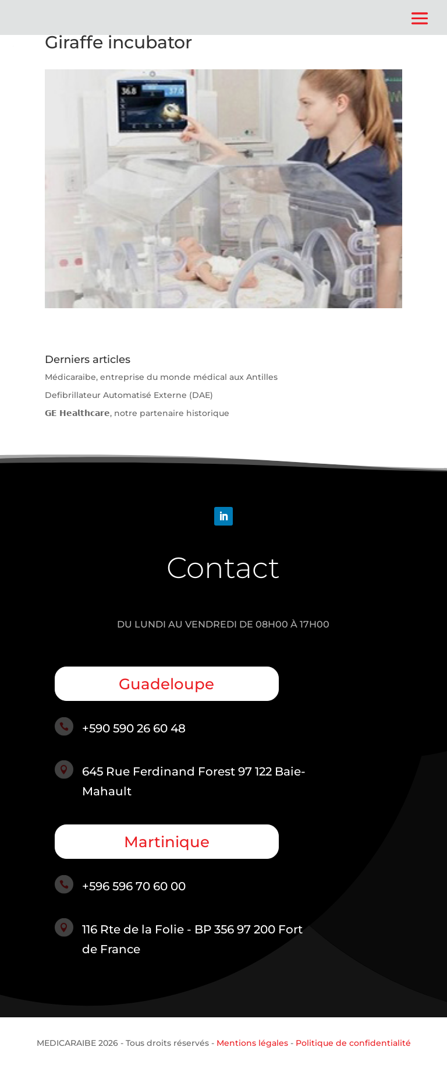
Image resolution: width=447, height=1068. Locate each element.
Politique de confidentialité (353, 1043)
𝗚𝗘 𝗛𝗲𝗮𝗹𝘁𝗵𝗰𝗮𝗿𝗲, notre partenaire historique (137, 413)
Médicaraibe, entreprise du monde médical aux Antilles (161, 377)
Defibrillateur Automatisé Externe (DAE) (129, 395)
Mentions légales (252, 1043)
